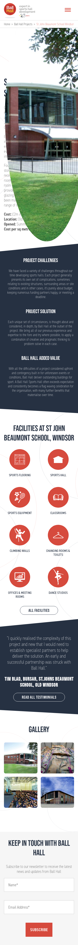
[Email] (39, 907)
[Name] (39, 885)
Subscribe (39, 929)
